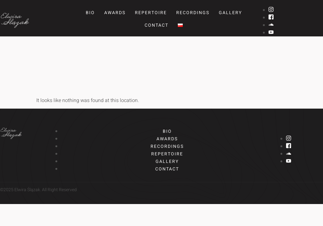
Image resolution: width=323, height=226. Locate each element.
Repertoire (151, 12)
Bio (90, 12)
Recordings (192, 12)
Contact (156, 25)
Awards (115, 12)
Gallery (230, 12)
